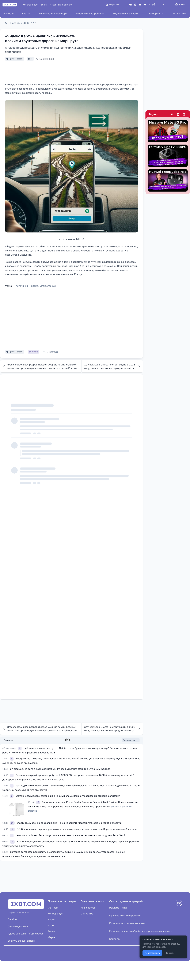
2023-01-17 (29, 22)
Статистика (86, 913)
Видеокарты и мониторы (53, 13)
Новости (9, 13)
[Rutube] (154, 4)
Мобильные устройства (90, 13)
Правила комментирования (125, 915)
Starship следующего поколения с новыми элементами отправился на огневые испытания (67, 795)
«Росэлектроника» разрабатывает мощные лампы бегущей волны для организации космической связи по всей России (40, 366)
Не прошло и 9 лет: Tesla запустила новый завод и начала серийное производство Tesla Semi (70, 835)
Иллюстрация (48, 285)
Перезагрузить (152, 953)
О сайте (12, 919)
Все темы (179, 13)
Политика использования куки (127, 923)
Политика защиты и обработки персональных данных (140, 931)
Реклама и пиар (118, 907)
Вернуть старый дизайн (21, 940)
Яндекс (34, 285)
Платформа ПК (155, 13)
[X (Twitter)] (149, 4)
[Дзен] (135, 4)
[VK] (130, 4)
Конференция (30, 4)
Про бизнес (65, 4)
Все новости (130, 740)
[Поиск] (164, 4)
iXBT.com (53, 907)
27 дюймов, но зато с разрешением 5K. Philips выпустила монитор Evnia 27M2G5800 (60, 768)
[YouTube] (140, 4)
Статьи (26, 13)
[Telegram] (145, 4)
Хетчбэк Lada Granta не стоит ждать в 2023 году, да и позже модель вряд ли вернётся (112, 366)
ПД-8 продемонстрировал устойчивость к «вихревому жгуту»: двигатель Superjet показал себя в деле (76, 829)
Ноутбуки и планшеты (125, 13)
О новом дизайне (18, 926)
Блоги (44, 4)
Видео (153, 114)
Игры (53, 4)
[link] (20, 748)
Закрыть (170, 953)
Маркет (52, 937)
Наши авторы (88, 907)
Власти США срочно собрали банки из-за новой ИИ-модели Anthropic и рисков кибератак (69, 822)
